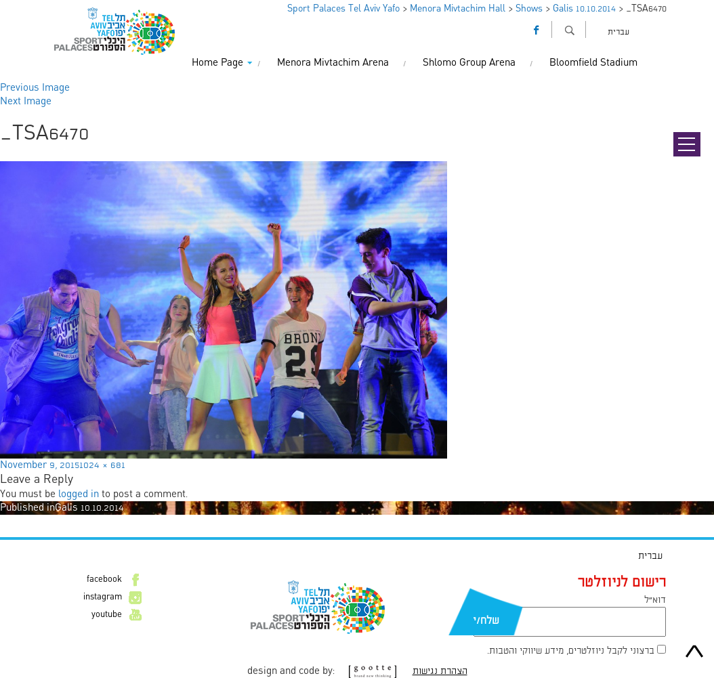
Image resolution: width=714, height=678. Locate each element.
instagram (102, 597)
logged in (78, 494)
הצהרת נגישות (440, 671)
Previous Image (35, 88)
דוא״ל (655, 600)
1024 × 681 (102, 465)
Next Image (25, 101)
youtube (106, 615)
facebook (104, 580)
